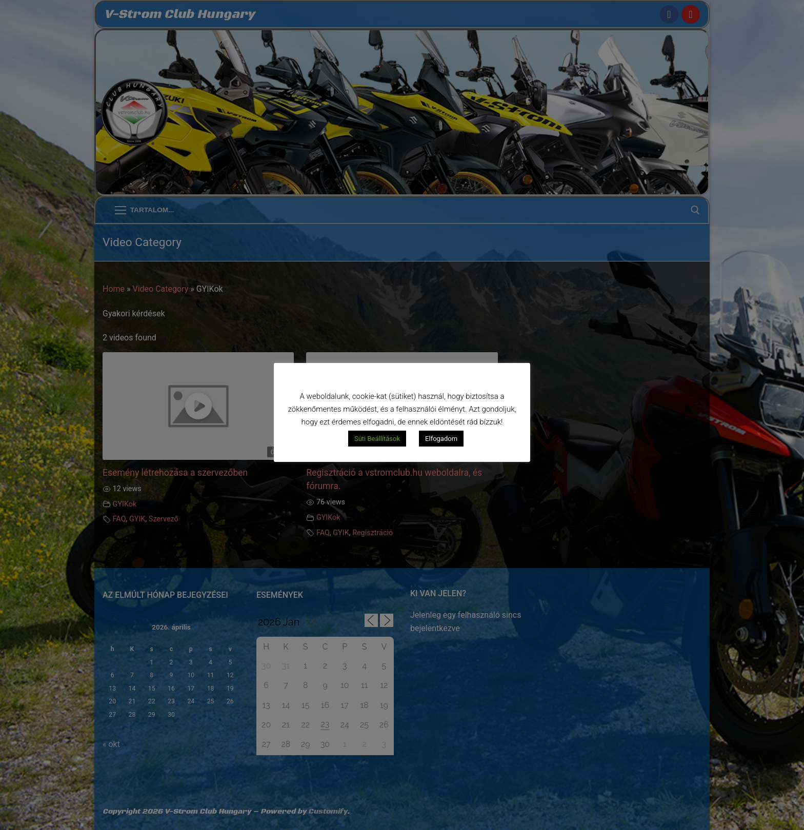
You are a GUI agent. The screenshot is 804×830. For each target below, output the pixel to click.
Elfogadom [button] (441, 438)
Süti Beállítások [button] (377, 438)
